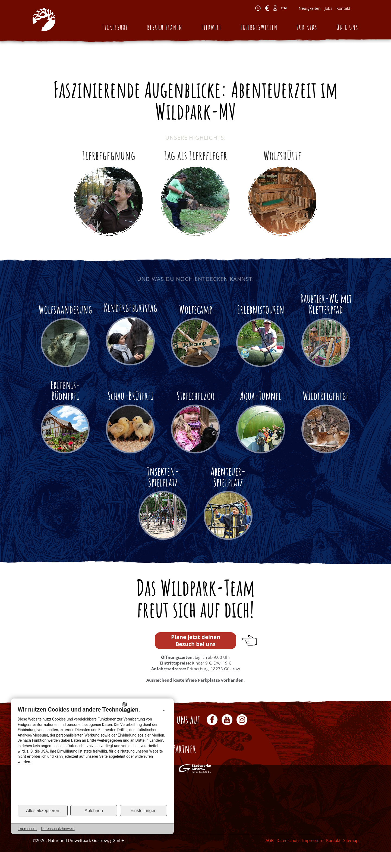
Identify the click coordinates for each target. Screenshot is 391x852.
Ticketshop (115, 27)
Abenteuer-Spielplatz (228, 476)
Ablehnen (94, 810)
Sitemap (350, 840)
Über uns (347, 27)
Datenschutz (287, 840)
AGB (270, 840)
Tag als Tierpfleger (195, 155)
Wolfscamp (195, 309)
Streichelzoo (195, 396)
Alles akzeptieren (42, 810)
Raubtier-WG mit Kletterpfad (326, 304)
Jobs (328, 8)
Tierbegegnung (108, 155)
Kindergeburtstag (130, 308)
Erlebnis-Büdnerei (65, 390)
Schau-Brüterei (130, 396)
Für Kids (307, 27)
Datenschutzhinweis (58, 828)
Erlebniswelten (259, 27)
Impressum (312, 840)
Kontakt (343, 8)
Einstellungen (143, 810)
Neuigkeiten (310, 8)
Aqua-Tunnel (261, 396)
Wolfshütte (282, 155)
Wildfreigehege (326, 396)
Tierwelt (211, 27)
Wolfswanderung (65, 309)
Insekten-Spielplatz (163, 476)
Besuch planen (164, 27)
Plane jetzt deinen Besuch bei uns (195, 640)
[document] (92, 755)
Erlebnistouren (260, 309)
